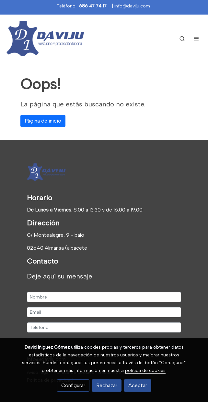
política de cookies (145, 370)
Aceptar (137, 385)
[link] (45, 38)
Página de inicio (43, 121)
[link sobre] (104, 173)
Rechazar (106, 385)
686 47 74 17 (93, 6)
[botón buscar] (182, 38)
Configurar (73, 385)
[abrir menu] (196, 38)
